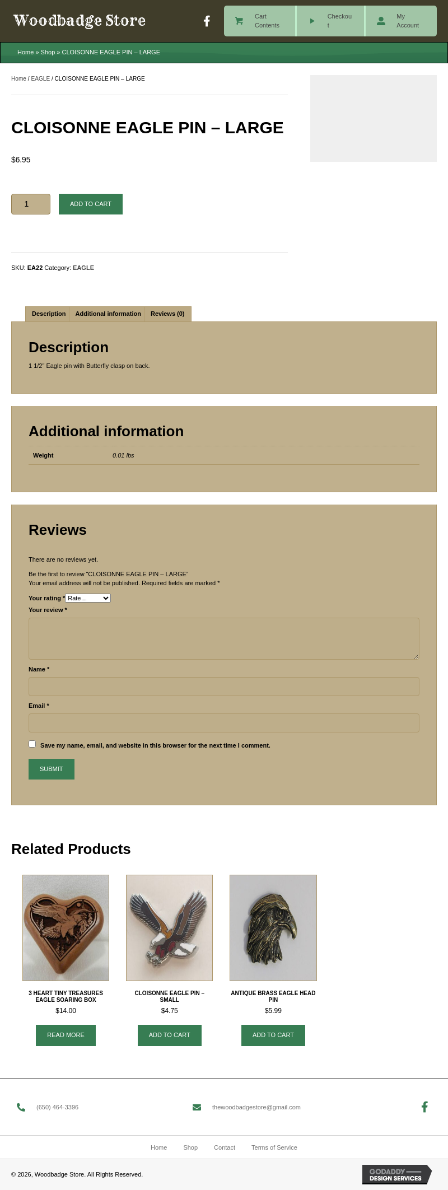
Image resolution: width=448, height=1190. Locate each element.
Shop (48, 52)
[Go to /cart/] (259, 21)
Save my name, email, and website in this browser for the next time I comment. (155, 745)
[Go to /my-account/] (401, 21)
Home (25, 52)
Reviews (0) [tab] (168, 313)
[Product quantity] (30, 204)
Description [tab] (49, 313)
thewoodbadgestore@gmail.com (256, 1107)
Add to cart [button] (169, 1035)
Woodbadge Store (80, 21)
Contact (224, 1147)
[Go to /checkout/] (330, 21)
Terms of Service (274, 1147)
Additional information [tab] (108, 313)
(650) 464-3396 (57, 1107)
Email (39, 705)
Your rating (47, 598)
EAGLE (40, 79)
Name (39, 669)
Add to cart (90, 203)
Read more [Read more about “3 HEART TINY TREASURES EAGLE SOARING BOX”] (66, 1035)
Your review (48, 609)
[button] (207, 21)
